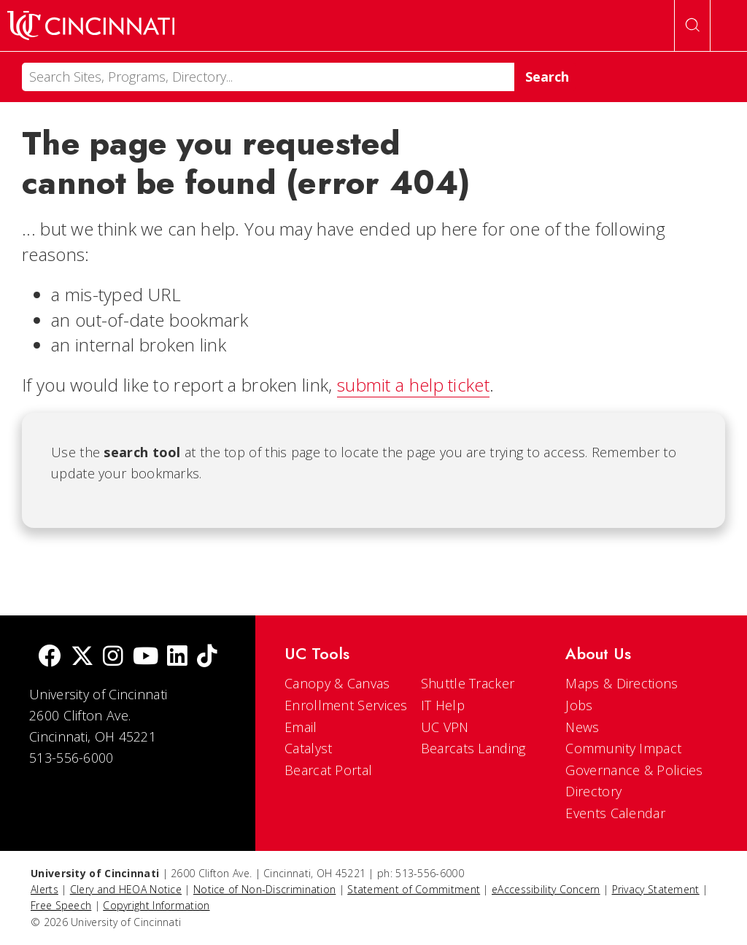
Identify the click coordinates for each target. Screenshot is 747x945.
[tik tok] (207, 657)
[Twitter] (82, 657)
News (582, 727)
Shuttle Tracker (468, 683)
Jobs (578, 705)
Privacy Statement (656, 889)
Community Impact (623, 748)
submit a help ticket (413, 385)
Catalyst (308, 748)
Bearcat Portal (328, 770)
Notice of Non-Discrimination (264, 889)
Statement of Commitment (413, 889)
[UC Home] (91, 25)
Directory (593, 791)
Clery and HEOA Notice (126, 889)
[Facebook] (49, 657)
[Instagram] (113, 657)
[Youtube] (145, 657)
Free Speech (61, 905)
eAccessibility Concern (546, 889)
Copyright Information (156, 905)
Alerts (44, 889)
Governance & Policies (634, 770)
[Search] (268, 77)
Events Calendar (615, 813)
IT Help (443, 705)
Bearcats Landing (473, 748)
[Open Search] (692, 25)
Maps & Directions (621, 683)
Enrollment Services (346, 705)
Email (301, 727)
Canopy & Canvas (337, 683)
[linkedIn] (177, 657)
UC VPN (445, 727)
